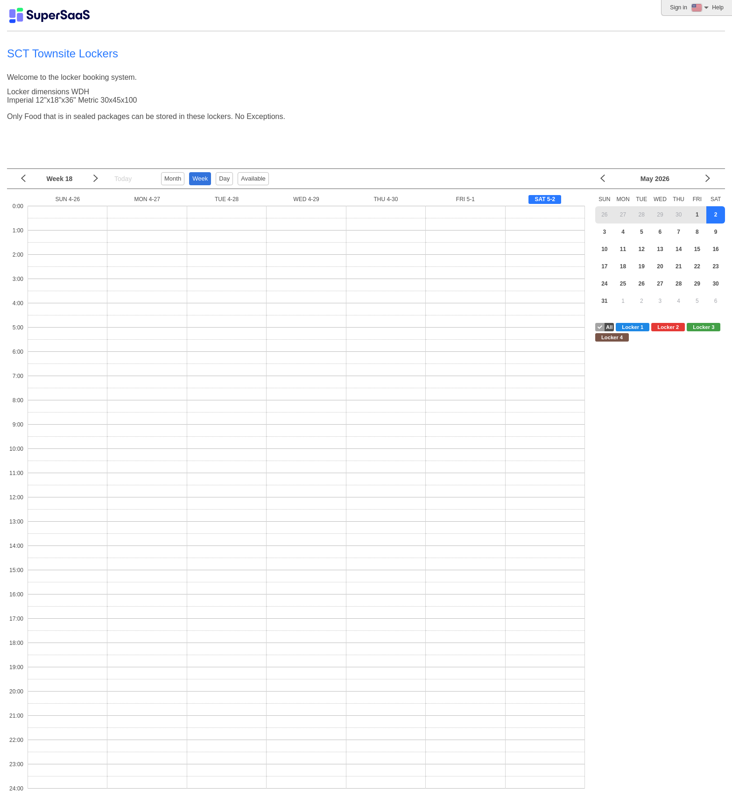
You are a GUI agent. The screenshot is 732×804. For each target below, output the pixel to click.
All (609, 327)
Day (224, 178)
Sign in (678, 7)
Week (200, 178)
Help (718, 7)
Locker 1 (632, 327)
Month (172, 178)
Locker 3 (703, 327)
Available (253, 178)
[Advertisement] (363, 141)
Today (123, 178)
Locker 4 (612, 337)
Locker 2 (668, 327)
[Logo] (49, 15)
